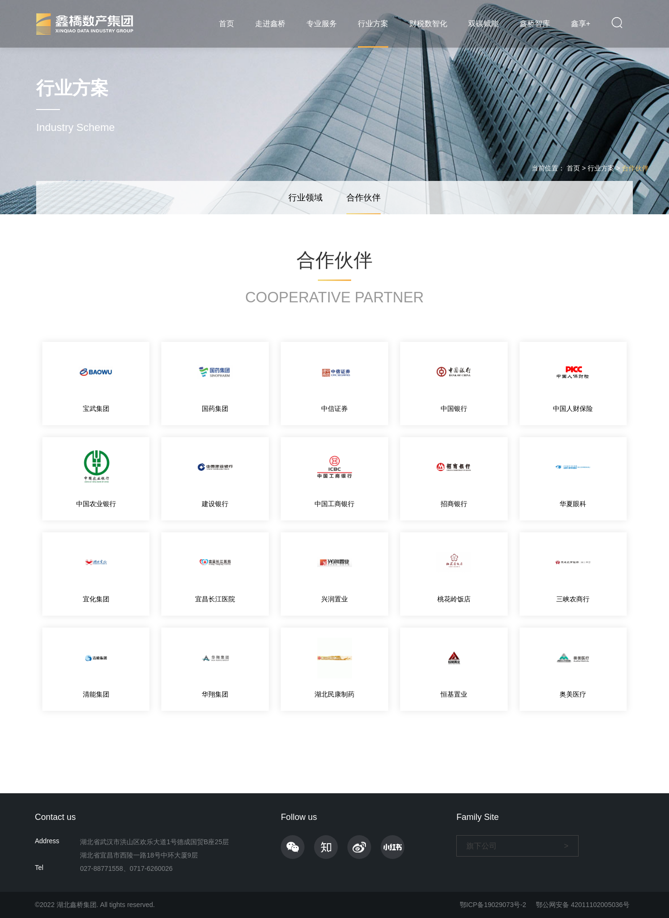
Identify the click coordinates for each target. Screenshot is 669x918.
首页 (226, 24)
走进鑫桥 (270, 24)
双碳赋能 (483, 24)
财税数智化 (428, 24)
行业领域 (305, 197)
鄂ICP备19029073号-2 (493, 904)
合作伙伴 (635, 168)
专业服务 (321, 24)
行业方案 (373, 24)
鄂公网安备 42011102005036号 (583, 904)
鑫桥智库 (535, 24)
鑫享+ (580, 24)
